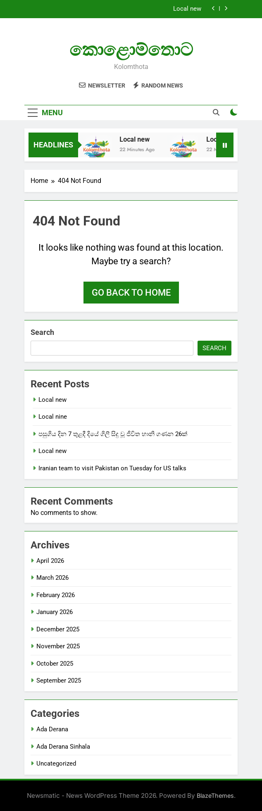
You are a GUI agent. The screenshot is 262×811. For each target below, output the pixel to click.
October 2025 (54, 663)
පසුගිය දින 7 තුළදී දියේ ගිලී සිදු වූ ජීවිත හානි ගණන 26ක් (112, 434)
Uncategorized (56, 763)
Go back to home (131, 292)
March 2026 (52, 577)
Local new (187, 9)
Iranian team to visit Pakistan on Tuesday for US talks (112, 468)
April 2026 (50, 560)
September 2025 (58, 680)
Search (42, 332)
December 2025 (57, 629)
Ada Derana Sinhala (63, 746)
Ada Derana (52, 729)
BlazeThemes (215, 795)
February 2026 (55, 595)
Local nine (52, 416)
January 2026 (54, 612)
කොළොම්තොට (131, 49)
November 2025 (58, 646)
